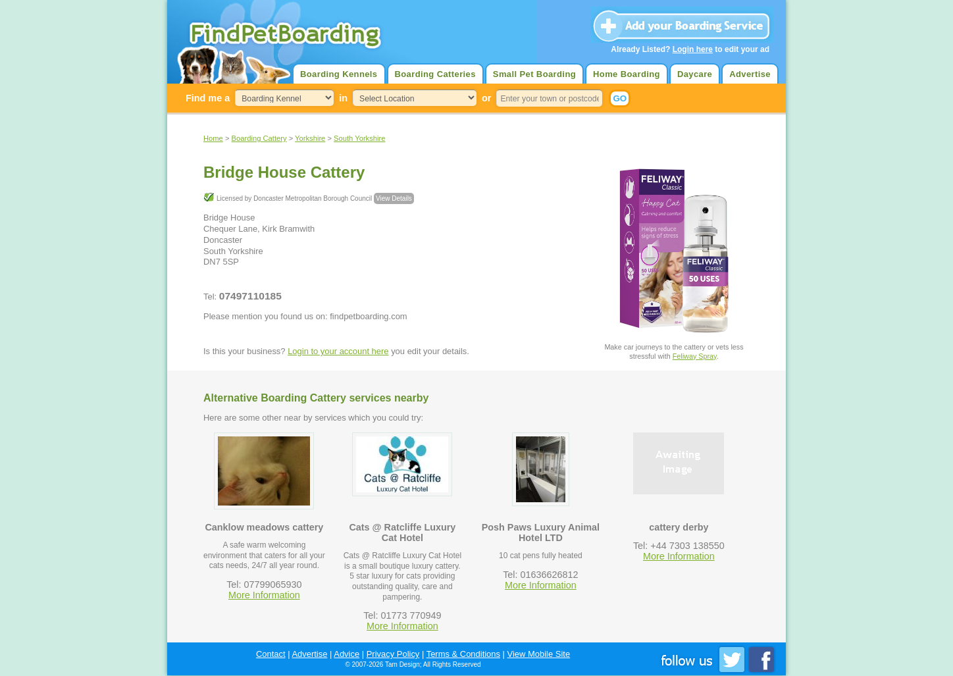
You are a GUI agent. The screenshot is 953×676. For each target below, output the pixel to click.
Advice (346, 654)
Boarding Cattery (259, 138)
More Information (264, 595)
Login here (693, 49)
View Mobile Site (539, 654)
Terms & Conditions (463, 654)
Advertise (750, 74)
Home (213, 138)
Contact (271, 654)
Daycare (694, 74)
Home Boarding (626, 74)
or (486, 98)
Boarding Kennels (338, 74)
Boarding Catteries (435, 74)
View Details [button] (394, 198)
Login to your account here (338, 351)
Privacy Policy (393, 654)
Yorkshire (310, 138)
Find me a (208, 98)
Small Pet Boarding (534, 74)
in (343, 98)
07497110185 (250, 295)
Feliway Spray (695, 356)
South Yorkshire (359, 138)
